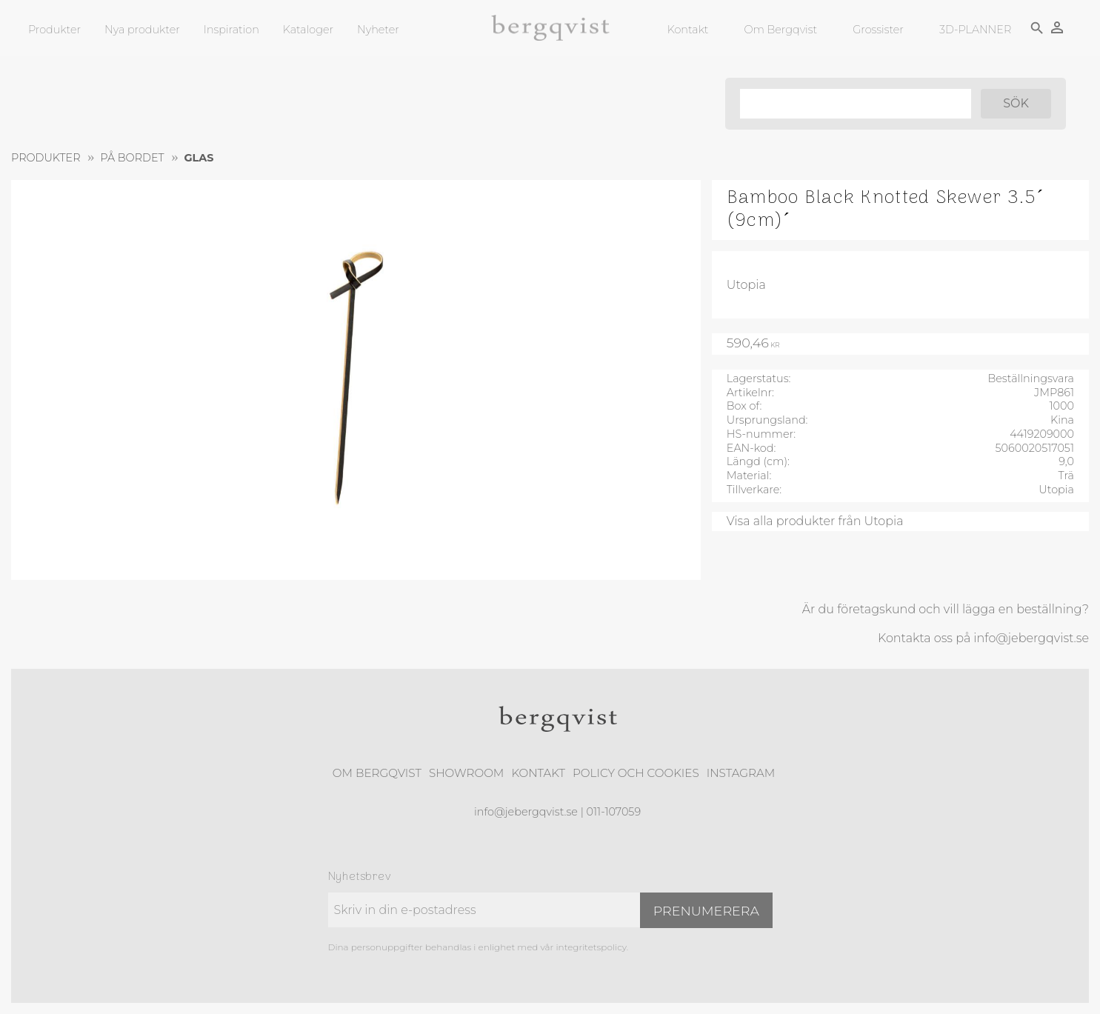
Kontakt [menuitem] (687, 29)
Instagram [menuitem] (741, 773)
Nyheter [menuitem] (378, 29)
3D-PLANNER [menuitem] (974, 29)
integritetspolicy (591, 947)
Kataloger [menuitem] (308, 29)
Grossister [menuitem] (877, 29)
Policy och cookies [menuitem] (636, 773)
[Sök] (1015, 104)
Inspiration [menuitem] (231, 29)
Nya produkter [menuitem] (142, 29)
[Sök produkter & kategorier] (854, 104)
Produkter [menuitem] (54, 29)
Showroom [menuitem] (466, 773)
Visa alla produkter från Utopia (815, 521)
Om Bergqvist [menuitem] (780, 29)
